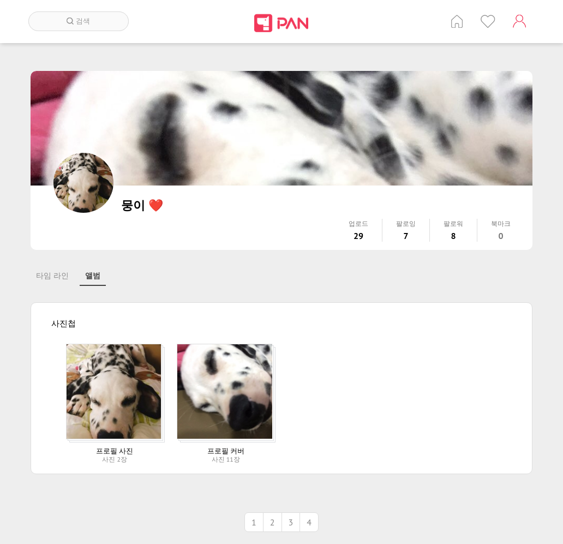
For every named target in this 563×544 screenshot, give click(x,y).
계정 (519, 21)
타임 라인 (52, 275)
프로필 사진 (114, 451)
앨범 (92, 275)
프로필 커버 (225, 451)
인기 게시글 (488, 21)
